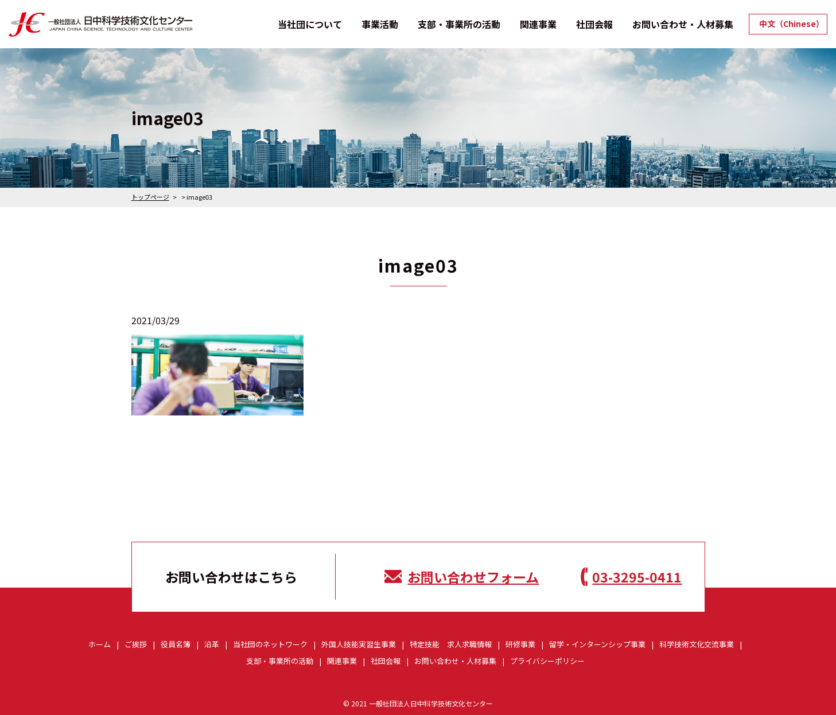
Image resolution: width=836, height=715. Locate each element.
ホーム (99, 644)
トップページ (150, 196)
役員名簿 (175, 644)
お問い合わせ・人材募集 (682, 24)
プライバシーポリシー (547, 660)
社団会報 (594, 24)
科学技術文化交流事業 (696, 644)
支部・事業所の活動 (459, 24)
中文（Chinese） (791, 24)
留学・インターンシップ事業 (597, 644)
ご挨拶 (136, 644)
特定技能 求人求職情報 (451, 644)
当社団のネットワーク (270, 644)
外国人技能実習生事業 (358, 644)
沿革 (211, 644)
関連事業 (538, 24)
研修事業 (520, 644)
